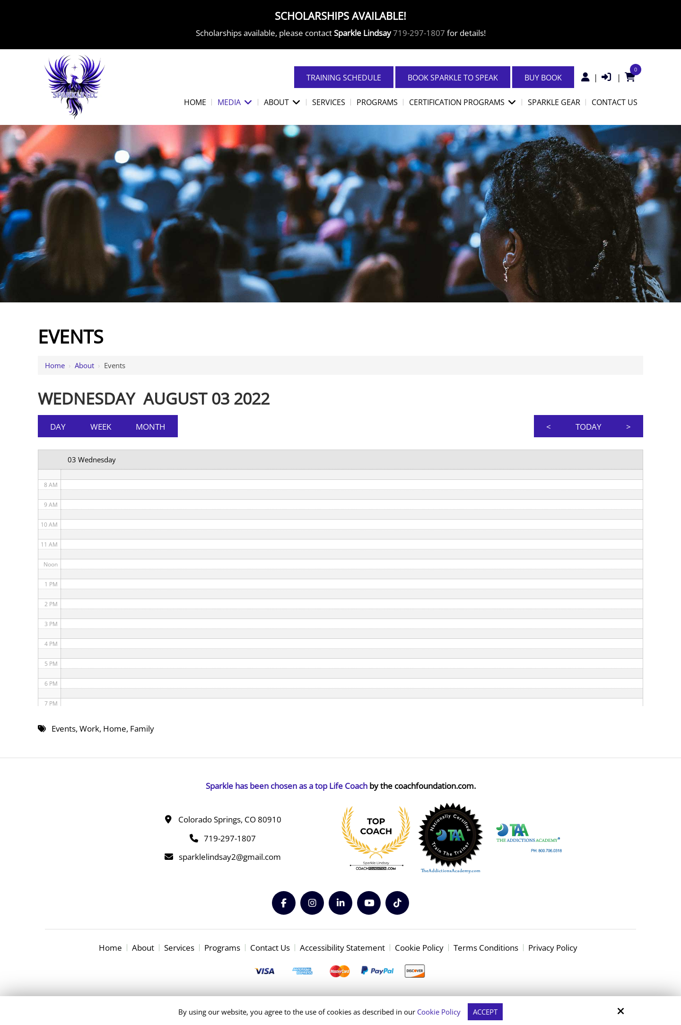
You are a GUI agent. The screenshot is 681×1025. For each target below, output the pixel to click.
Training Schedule (343, 77)
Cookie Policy (439, 1011)
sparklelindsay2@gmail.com (230, 856)
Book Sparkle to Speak (453, 77)
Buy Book (543, 77)
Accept (485, 1011)
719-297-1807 (419, 32)
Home (55, 365)
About (84, 365)
